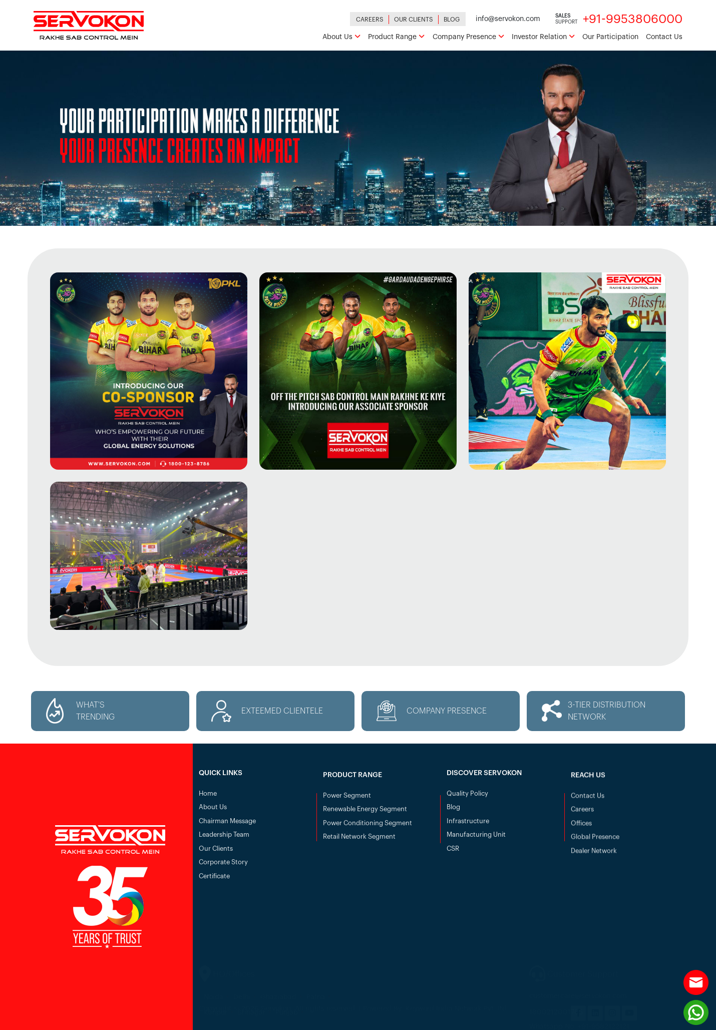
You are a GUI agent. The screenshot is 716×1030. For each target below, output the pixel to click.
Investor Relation (543, 37)
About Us (341, 37)
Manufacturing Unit (476, 837)
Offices (581, 828)
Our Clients (413, 20)
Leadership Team (224, 837)
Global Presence (595, 842)
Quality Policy (467, 796)
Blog (452, 20)
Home (208, 796)
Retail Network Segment (359, 842)
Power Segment (347, 801)
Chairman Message (227, 824)
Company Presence (468, 37)
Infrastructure (468, 824)
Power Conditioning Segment (367, 828)
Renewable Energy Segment (365, 814)
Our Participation (610, 37)
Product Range (396, 37)
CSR (453, 851)
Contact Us (664, 37)
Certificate (214, 879)
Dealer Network (594, 856)
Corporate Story (223, 865)
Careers (370, 20)
